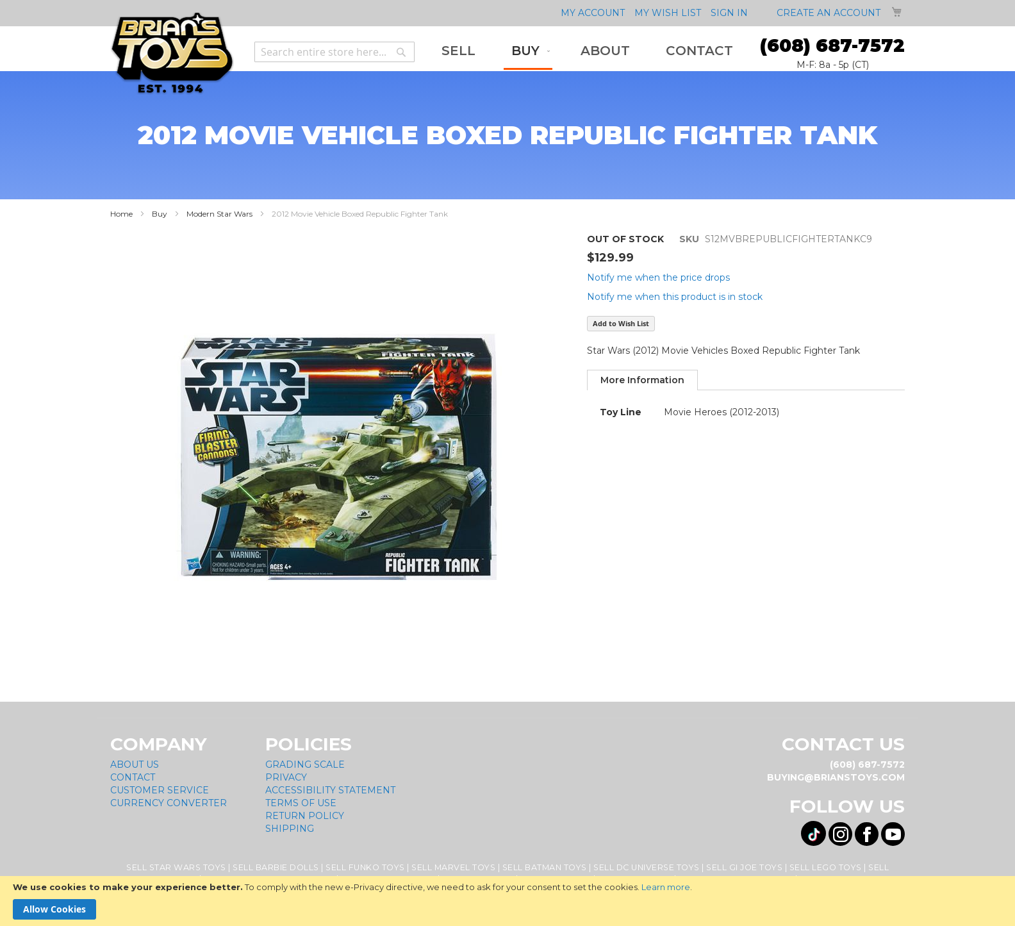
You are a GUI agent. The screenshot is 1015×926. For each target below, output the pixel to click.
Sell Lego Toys (825, 867)
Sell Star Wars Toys (176, 867)
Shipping (289, 828)
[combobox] (334, 52)
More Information (642, 380)
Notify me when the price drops (658, 277)
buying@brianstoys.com (836, 777)
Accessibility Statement (330, 790)
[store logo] (172, 53)
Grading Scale (305, 764)
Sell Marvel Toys (453, 867)
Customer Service (159, 790)
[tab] (642, 380)
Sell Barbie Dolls (276, 867)
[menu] (587, 52)
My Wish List (667, 13)
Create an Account (828, 13)
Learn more (665, 887)
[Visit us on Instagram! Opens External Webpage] (840, 834)
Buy (159, 214)
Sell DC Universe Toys (646, 867)
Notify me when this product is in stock (675, 296)
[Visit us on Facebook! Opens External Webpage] (867, 834)
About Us (134, 764)
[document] (507, 901)
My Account (593, 13)
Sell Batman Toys (544, 867)
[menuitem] (458, 51)
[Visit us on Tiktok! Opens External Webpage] (813, 833)
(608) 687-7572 (832, 45)
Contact (132, 777)
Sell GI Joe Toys (744, 867)
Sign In (729, 13)
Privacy (286, 777)
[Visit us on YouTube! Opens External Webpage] (893, 834)
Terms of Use (300, 803)
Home (121, 214)
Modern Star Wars (219, 214)
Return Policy (304, 816)
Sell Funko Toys (365, 867)
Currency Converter (168, 803)
